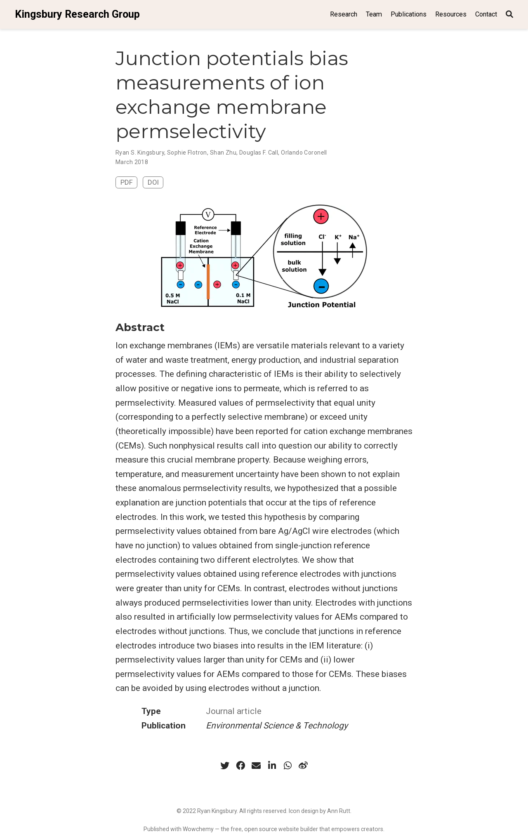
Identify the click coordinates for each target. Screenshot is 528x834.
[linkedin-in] (272, 765)
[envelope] (256, 765)
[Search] (509, 14)
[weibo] (303, 765)
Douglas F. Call (258, 152)
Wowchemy (198, 829)
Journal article (234, 711)
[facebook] (240, 765)
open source (260, 829)
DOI (153, 182)
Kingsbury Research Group (77, 14)
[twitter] (225, 765)
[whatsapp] (287, 765)
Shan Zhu (223, 152)
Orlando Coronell (304, 152)
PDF (126, 182)
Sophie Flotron (187, 152)
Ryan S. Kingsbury (140, 152)
